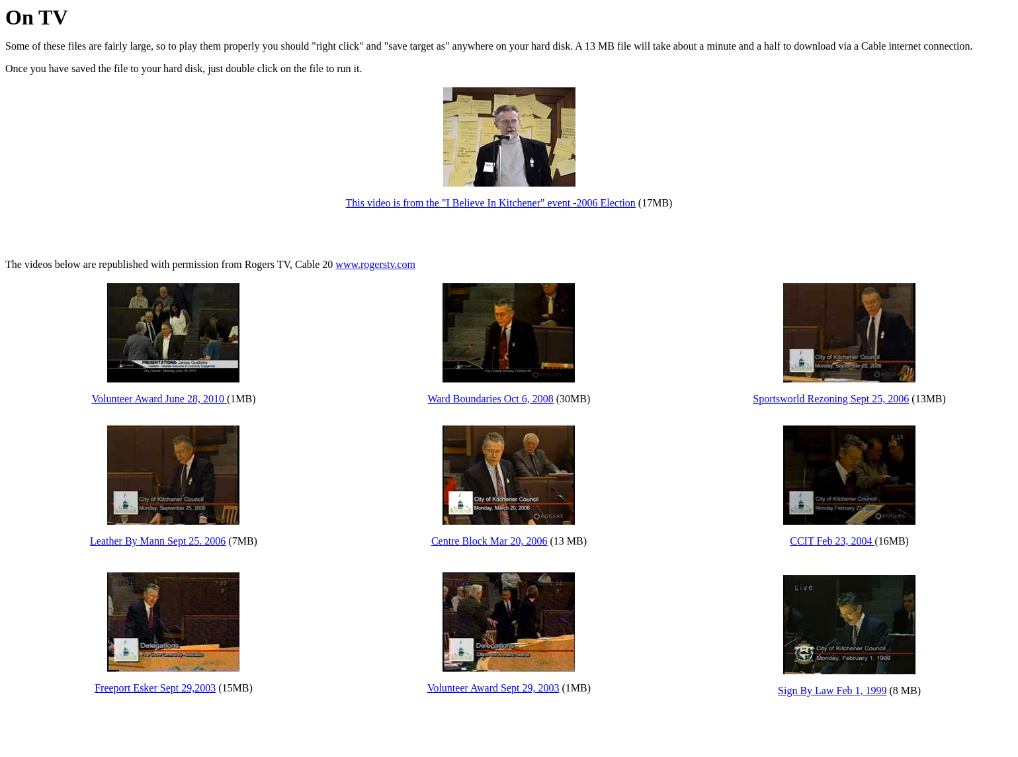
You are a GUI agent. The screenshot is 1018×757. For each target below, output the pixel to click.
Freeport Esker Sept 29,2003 (155, 687)
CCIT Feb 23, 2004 (832, 541)
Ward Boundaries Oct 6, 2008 (491, 398)
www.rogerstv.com (375, 264)
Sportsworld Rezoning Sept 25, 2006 (831, 398)
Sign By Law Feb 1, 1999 (832, 690)
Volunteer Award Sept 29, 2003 (493, 687)
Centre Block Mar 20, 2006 (489, 541)
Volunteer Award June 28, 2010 (158, 398)
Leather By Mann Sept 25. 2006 (158, 541)
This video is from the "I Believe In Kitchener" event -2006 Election (491, 202)
